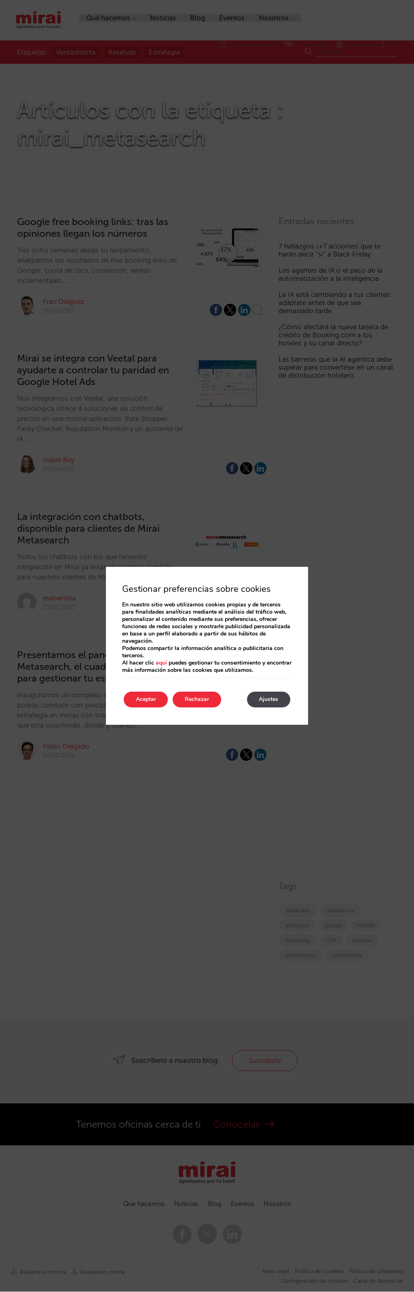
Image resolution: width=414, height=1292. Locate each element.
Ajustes (268, 699)
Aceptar (146, 699)
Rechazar (197, 699)
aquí (161, 663)
